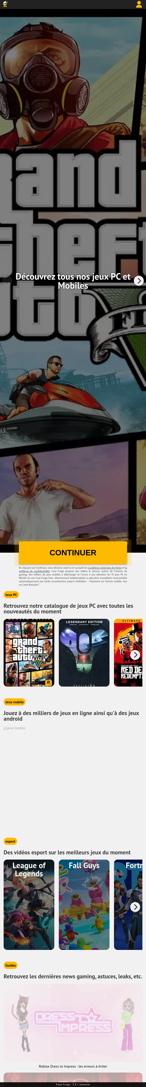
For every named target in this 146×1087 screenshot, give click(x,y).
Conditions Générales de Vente (105, 567)
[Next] (139, 281)
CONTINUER (73, 552)
